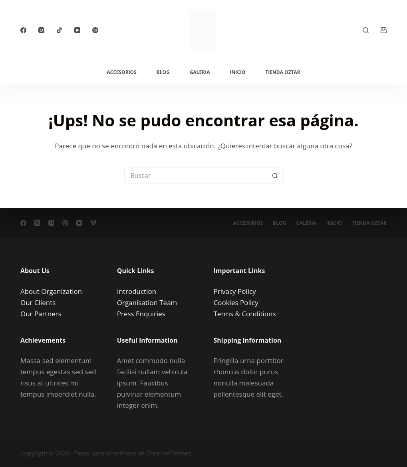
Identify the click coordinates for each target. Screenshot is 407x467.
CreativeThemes (168, 453)
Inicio (238, 72)
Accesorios (122, 72)
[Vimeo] (93, 223)
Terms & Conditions (245, 313)
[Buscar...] (196, 176)
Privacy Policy (235, 291)
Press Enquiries (141, 313)
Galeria (200, 72)
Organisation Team (147, 302)
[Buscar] (366, 30)
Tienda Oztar (282, 72)
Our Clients (38, 302)
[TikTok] (59, 30)
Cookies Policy (236, 302)
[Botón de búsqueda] (276, 176)
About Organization (51, 291)
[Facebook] (23, 30)
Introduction (136, 291)
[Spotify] (95, 30)
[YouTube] (77, 30)
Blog (163, 72)
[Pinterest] (65, 223)
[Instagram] (41, 30)
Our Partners (41, 313)
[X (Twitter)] (37, 223)
